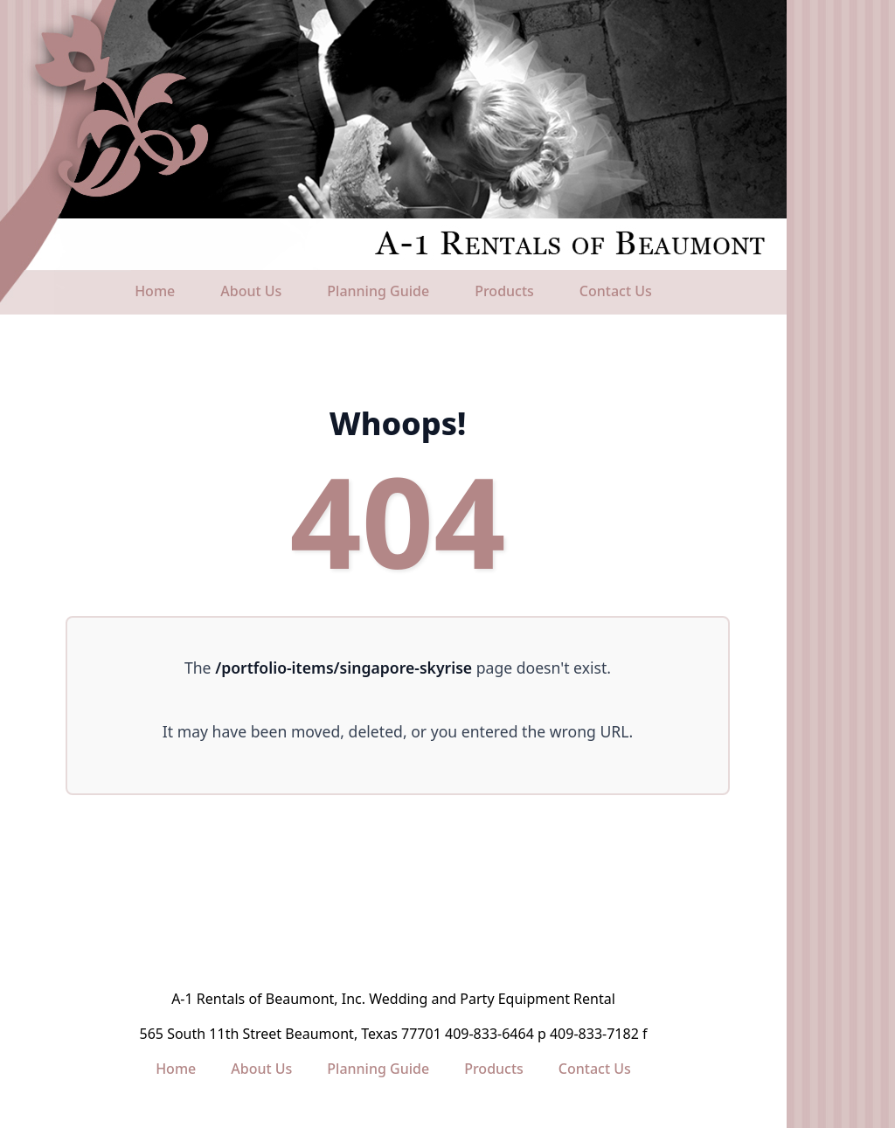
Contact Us (615, 291)
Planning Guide (378, 291)
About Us (250, 291)
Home (155, 291)
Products (504, 291)
